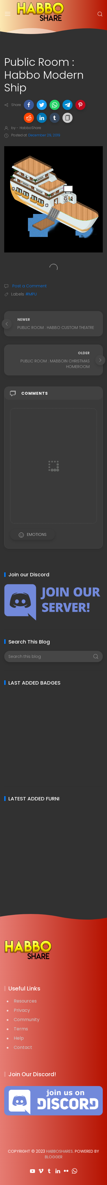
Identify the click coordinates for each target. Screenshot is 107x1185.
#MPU (31, 294)
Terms (21, 1029)
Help (19, 1038)
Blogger (53, 1157)
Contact (23, 1047)
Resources (25, 1001)
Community (26, 1019)
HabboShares (59, 1151)
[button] (29, 105)
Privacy (22, 1010)
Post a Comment (29, 286)
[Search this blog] (53, 656)
